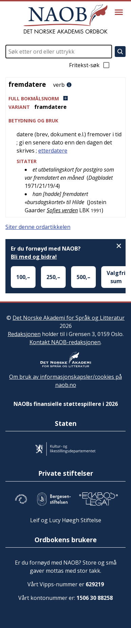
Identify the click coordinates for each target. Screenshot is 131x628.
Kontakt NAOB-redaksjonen (65, 342)
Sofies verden (62, 210)
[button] (65, 98)
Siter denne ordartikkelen (37, 227)
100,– (23, 277)
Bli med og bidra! (34, 256)
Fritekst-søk (89, 65)
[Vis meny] (118, 12)
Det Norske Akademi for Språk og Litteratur (69, 317)
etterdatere (52, 150)
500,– (83, 277)
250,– (53, 277)
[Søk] (120, 51)
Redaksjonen (24, 334)
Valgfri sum (116, 277)
